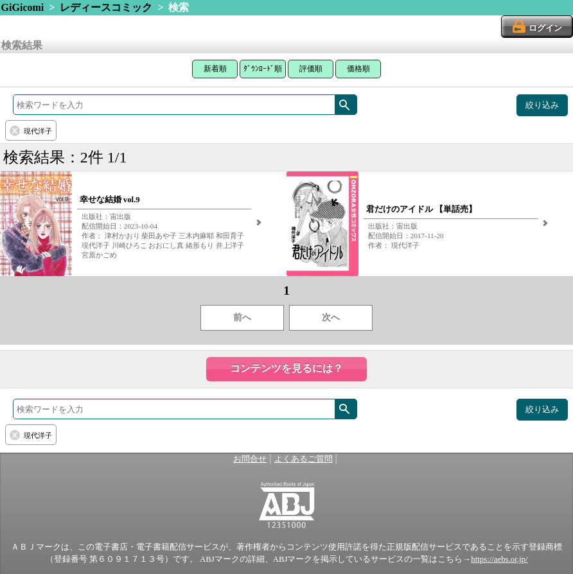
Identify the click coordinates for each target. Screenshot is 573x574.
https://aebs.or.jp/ (499, 559)
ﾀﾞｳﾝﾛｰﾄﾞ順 (262, 68)
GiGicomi (22, 7)
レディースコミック (106, 7)
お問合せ (250, 459)
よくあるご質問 (303, 459)
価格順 (358, 68)
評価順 (310, 68)
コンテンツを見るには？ (286, 368)
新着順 (215, 68)
